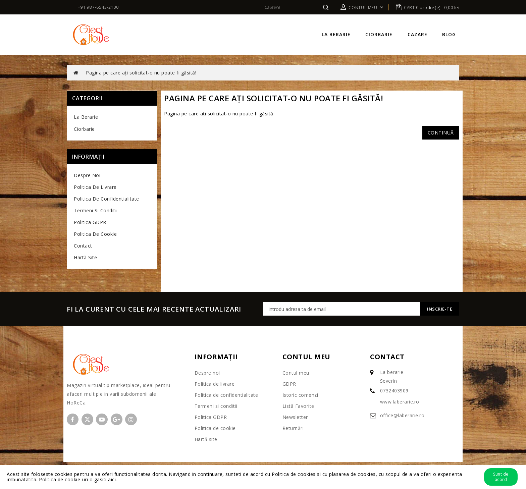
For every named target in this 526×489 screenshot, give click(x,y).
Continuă (441, 132)
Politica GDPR (90, 222)
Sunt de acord (501, 476)
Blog (449, 34)
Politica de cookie (95, 234)
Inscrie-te (439, 309)
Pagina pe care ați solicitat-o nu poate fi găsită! (141, 72)
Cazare (417, 34)
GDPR (289, 384)
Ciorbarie (378, 34)
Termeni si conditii (96, 210)
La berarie (336, 34)
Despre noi (87, 175)
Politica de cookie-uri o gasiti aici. (78, 479)
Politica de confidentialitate (106, 199)
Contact (83, 245)
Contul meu (295, 373)
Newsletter (295, 417)
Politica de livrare (95, 187)
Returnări (293, 428)
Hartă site (85, 257)
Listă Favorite (298, 406)
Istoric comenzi (300, 395)
